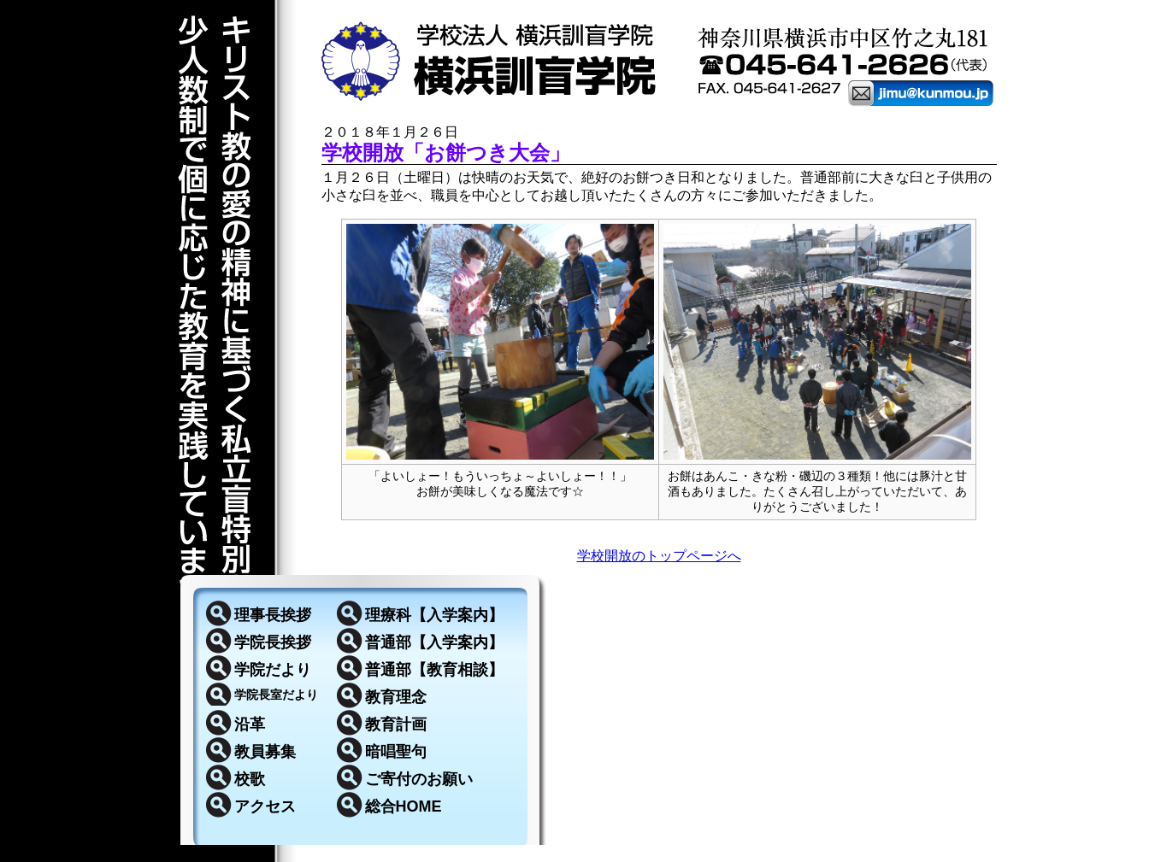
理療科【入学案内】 (434, 615)
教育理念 (396, 697)
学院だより (272, 669)
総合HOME (403, 806)
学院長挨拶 (272, 642)
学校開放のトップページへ (659, 555)
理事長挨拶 (272, 615)
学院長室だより (276, 694)
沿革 (249, 724)
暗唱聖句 (396, 751)
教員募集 (265, 751)
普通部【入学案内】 (434, 642)
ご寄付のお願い (419, 779)
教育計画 (396, 724)
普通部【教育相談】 (434, 669)
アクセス (265, 806)
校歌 (249, 779)
